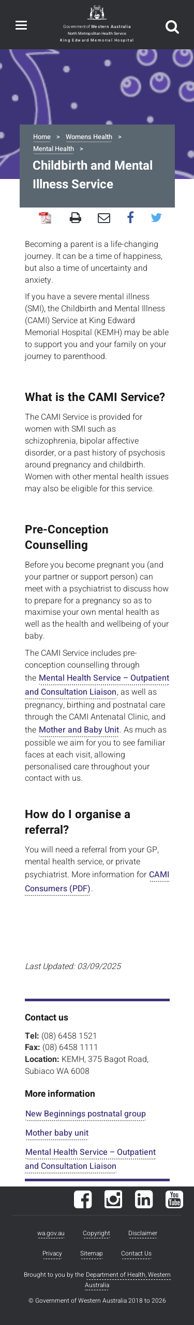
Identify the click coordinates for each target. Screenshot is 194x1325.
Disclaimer (142, 1233)
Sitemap (91, 1253)
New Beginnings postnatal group (85, 1114)
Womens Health (89, 137)
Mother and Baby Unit (79, 730)
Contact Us (136, 1253)
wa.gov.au (51, 1233)
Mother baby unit (56, 1133)
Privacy (52, 1253)
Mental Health (53, 149)
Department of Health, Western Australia (128, 1280)
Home (42, 137)
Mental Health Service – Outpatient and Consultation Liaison (97, 685)
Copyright (96, 1233)
